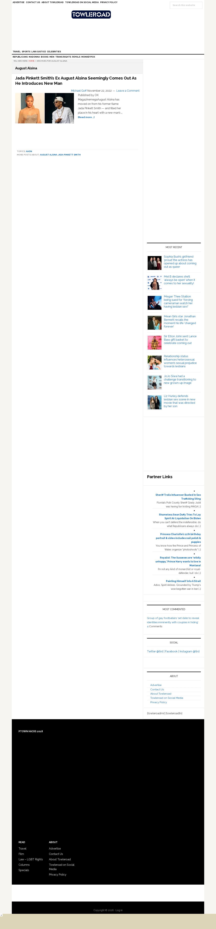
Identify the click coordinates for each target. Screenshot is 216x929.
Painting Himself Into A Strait (183, 581)
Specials (24, 870)
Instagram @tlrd (189, 651)
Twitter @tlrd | (156, 651)
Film (21, 854)
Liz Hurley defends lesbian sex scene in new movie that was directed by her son (179, 401)
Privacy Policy (158, 702)
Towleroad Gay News (109, 14)
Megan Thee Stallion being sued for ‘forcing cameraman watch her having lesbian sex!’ (178, 301)
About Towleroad (160, 693)
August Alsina (48, 155)
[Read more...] (86, 117)
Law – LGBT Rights (31, 859)
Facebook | (172, 651)
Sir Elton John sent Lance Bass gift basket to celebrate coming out (180, 340)
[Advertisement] (174, 203)
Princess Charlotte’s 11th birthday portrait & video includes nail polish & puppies (178, 538)
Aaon (29, 151)
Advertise (155, 685)
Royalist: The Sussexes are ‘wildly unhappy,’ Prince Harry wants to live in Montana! (178, 561)
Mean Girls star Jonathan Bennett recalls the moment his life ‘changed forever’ (180, 321)
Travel (22, 848)
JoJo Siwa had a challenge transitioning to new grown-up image (180, 379)
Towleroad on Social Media (166, 697)
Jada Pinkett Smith (69, 155)
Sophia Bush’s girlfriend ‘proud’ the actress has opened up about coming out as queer (180, 261)
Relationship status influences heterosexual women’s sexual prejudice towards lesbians (180, 361)
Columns (24, 864)
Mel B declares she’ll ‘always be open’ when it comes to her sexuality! (179, 280)
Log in (119, 910)
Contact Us (157, 689)
